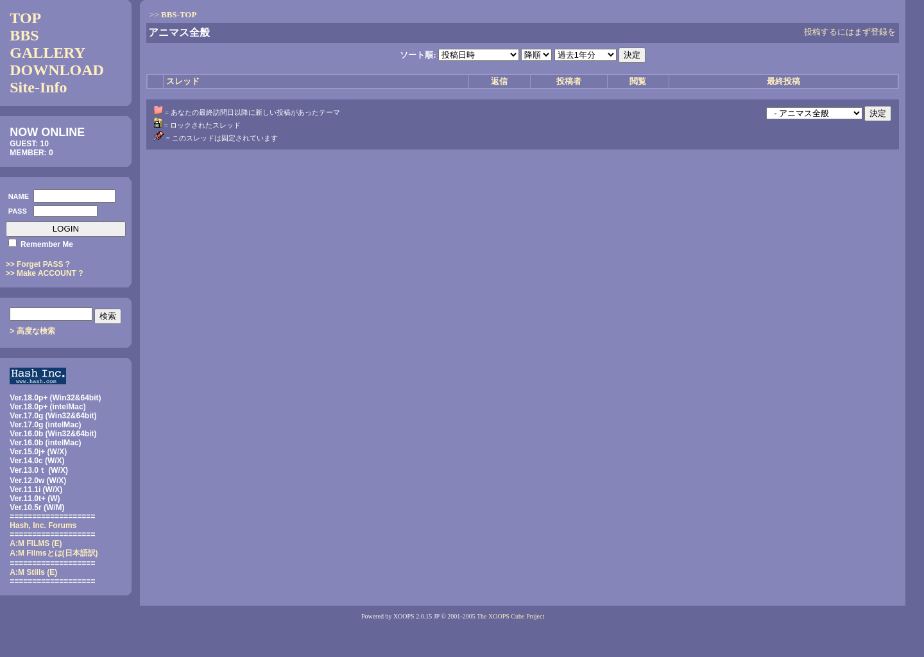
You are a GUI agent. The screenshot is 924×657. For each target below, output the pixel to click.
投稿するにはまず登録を (850, 32)
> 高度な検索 (32, 331)
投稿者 (568, 81)
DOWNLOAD (57, 70)
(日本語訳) (54, 553)
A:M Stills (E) (33, 572)
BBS (24, 35)
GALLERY (47, 52)
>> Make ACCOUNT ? (44, 273)
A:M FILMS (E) (36, 543)
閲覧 (637, 81)
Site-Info (38, 87)
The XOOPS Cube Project (510, 616)
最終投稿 (783, 81)
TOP (25, 18)
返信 (499, 81)
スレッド (183, 81)
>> (173, 14)
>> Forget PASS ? (38, 264)
